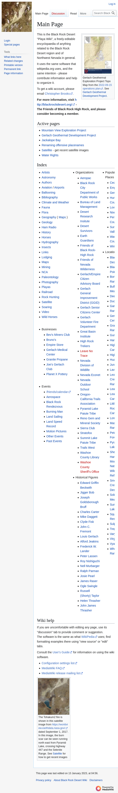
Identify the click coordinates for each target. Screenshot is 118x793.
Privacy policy (43, 780)
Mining (46, 267)
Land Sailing (54, 416)
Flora (45, 212)
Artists (46, 172)
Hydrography (50, 242)
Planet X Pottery (56, 374)
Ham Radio (49, 227)
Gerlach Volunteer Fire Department (89, 322)
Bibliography (50, 197)
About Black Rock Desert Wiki (70, 780)
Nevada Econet (90, 375)
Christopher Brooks (57, 93)
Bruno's (51, 339)
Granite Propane (57, 359)
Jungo (114, 364)
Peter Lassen (89, 556)
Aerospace (53, 397)
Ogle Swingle (89, 586)
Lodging (47, 257)
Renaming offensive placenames (63, 145)
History (46, 232)
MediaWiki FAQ (52, 668)
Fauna (46, 207)
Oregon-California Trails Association (90, 399)
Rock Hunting (50, 297)
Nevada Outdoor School (85, 384)
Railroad (47, 292)
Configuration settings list (58, 663)
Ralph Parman (89, 571)
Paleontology (50, 277)
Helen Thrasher (90, 600)
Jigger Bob (87, 492)
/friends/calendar (57, 392)
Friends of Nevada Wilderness (87, 264)
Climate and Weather (55, 202)
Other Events (54, 436)
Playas (46, 287)
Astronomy (49, 177)
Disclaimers (96, 780)
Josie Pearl (87, 576)
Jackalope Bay (51, 140)
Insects (46, 247)
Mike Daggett (88, 516)
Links (45, 252)
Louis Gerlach (89, 536)
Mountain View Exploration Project (64, 130)
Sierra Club (87, 428)
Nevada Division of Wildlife (87, 365)
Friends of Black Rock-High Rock (88, 250)
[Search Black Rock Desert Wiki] (104, 21)
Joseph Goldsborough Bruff (89, 502)
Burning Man (54, 411)
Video (45, 312)
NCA (45, 272)
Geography (49, 217)
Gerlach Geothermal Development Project (69, 135)
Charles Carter (89, 512)
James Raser (88, 581)
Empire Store (54, 344)
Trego (113, 529)
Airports (59, 187)
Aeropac (85, 178)
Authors (47, 182)
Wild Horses (49, 317)
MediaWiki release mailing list (61, 673)
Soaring (47, 307)
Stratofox (86, 433)
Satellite (47, 150)
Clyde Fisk (87, 521)
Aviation (47, 187)
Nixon (113, 212)
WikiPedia (87, 636)
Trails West (87, 447)
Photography (50, 282)
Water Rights (50, 155)
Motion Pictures (56, 431)
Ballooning (48, 192)
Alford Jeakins (89, 541)
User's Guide (61, 652)
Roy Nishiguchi (90, 561)
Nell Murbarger (90, 566)
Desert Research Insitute (86, 216)
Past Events (54, 441)
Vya (112, 543)
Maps (62, 217)
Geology (47, 222)
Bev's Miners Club (58, 334)
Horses (46, 237)
